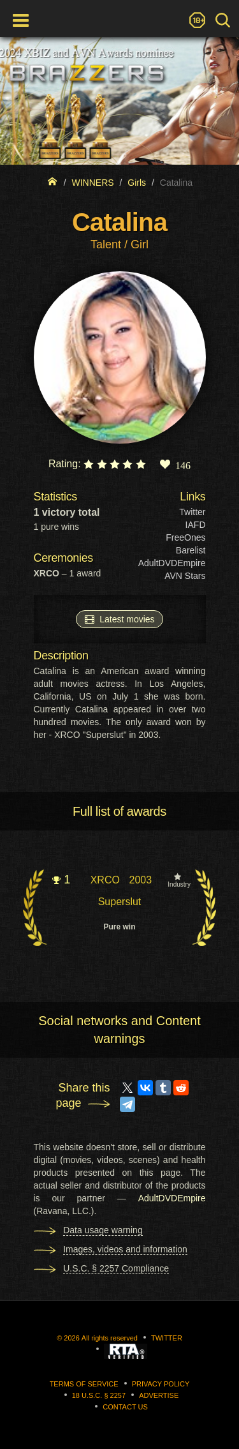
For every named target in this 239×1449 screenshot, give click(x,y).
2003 (140, 880)
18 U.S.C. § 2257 (99, 1395)
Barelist (191, 550)
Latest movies (119, 618)
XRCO (105, 880)
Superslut (119, 901)
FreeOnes (185, 537)
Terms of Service (84, 1384)
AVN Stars (184, 576)
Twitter (192, 512)
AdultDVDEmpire (172, 563)
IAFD (195, 525)
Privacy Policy (161, 1384)
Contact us (125, 1407)
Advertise (158, 1395)
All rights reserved (110, 1338)
